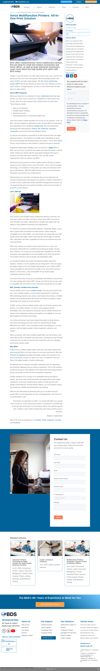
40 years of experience (18, 355)
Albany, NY (84, 658)
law (39, 128)
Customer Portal (66, 2)
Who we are (25, 625)
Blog (87, 7)
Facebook (16, 422)
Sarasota (15, 579)
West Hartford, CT (86, 650)
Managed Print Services (68, 633)
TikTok (44, 420)
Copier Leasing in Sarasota (46, 560)
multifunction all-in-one (48, 96)
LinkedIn (38, 420)
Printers (70, 30)
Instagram (50, 420)
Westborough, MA (85, 656)
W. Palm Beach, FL (86, 655)
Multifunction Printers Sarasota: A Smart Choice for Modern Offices (77, 561)
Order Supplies (46, 627)
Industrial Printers (73, 574)
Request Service (46, 625)
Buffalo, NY (92, 658)
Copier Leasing (66, 638)
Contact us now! (47, 638)
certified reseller (36, 290)
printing (27, 576)
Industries (52, 7)
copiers (21, 571)
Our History (25, 630)
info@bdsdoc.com (10, 642)
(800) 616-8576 (9, 2)
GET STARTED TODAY (50, 604)
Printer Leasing (72, 577)
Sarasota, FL (92, 653)
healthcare (44, 128)
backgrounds (38, 126)
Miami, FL (84, 653)
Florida (24, 573)
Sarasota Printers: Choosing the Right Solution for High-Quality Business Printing (21, 562)
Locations (76, 7)
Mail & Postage (66, 635)
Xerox (60, 141)
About (64, 7)
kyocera (82, 574)
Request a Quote (91, 2)
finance (34, 128)
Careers (24, 633)
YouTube (58, 420)
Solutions (27, 7)
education (52, 128)
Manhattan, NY (85, 660)
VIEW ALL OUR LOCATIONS (11, 637)
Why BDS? (25, 627)
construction (14, 131)
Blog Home (13, 12)
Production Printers (67, 630)
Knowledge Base (46, 630)
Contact (78, 2)
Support (39, 7)
